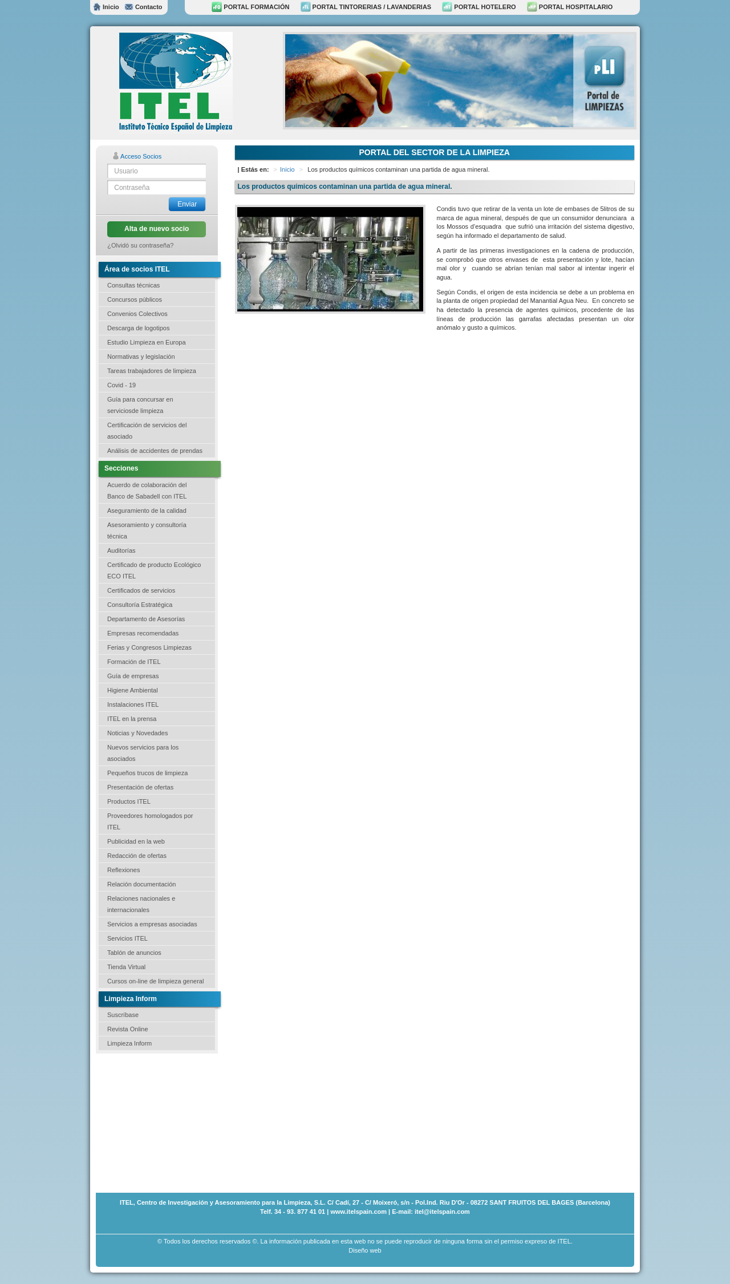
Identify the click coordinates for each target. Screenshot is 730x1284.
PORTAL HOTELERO (479, 6)
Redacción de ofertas (137, 855)
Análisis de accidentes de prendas (154, 450)
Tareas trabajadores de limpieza (151, 370)
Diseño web (364, 1250)
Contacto (143, 6)
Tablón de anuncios (134, 952)
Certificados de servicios (141, 590)
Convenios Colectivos (137, 313)
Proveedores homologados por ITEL (150, 821)
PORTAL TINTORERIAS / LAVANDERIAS (366, 6)
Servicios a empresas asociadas (152, 924)
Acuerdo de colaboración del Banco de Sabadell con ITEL (146, 490)
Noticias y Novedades (137, 733)
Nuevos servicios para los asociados (143, 753)
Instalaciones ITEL (133, 704)
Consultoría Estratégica (139, 604)
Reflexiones (123, 869)
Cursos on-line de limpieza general (155, 981)
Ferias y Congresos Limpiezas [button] (149, 647)
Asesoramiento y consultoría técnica (146, 530)
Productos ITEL (129, 801)
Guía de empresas (133, 676)
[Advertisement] (153, 1122)
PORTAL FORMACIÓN (250, 6)
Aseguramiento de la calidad (146, 510)
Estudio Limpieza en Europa (146, 342)
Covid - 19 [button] (121, 385)
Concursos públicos (134, 299)
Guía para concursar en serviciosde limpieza (140, 405)
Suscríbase (123, 1014)
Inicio (106, 6)
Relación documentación (141, 884)
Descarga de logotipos (138, 328)
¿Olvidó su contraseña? (140, 245)
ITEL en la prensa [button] (131, 718)
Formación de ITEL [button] (134, 661)
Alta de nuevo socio (156, 229)
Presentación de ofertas (140, 787)
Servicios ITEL (127, 938)
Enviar (187, 204)
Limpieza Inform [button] (129, 1043)
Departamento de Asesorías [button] (146, 618)
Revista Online (127, 1029)
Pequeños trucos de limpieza (147, 772)
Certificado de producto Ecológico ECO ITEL (154, 570)
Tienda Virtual (126, 966)
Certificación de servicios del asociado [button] (146, 431)
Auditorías (121, 550)
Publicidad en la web (136, 841)
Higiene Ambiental (132, 690)
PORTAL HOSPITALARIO (570, 6)
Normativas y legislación (141, 356)
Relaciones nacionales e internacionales (141, 904)
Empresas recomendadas (143, 633)
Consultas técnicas (133, 285)
